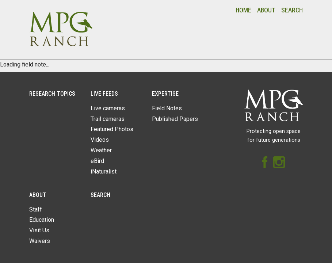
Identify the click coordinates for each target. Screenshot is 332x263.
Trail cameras (108, 118)
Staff (35, 209)
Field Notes (167, 108)
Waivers (39, 240)
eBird (97, 160)
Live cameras (108, 108)
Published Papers (175, 118)
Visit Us (39, 230)
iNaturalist (104, 171)
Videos (100, 139)
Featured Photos (112, 129)
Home (243, 10)
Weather (101, 150)
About (266, 10)
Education (41, 219)
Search (292, 10)
